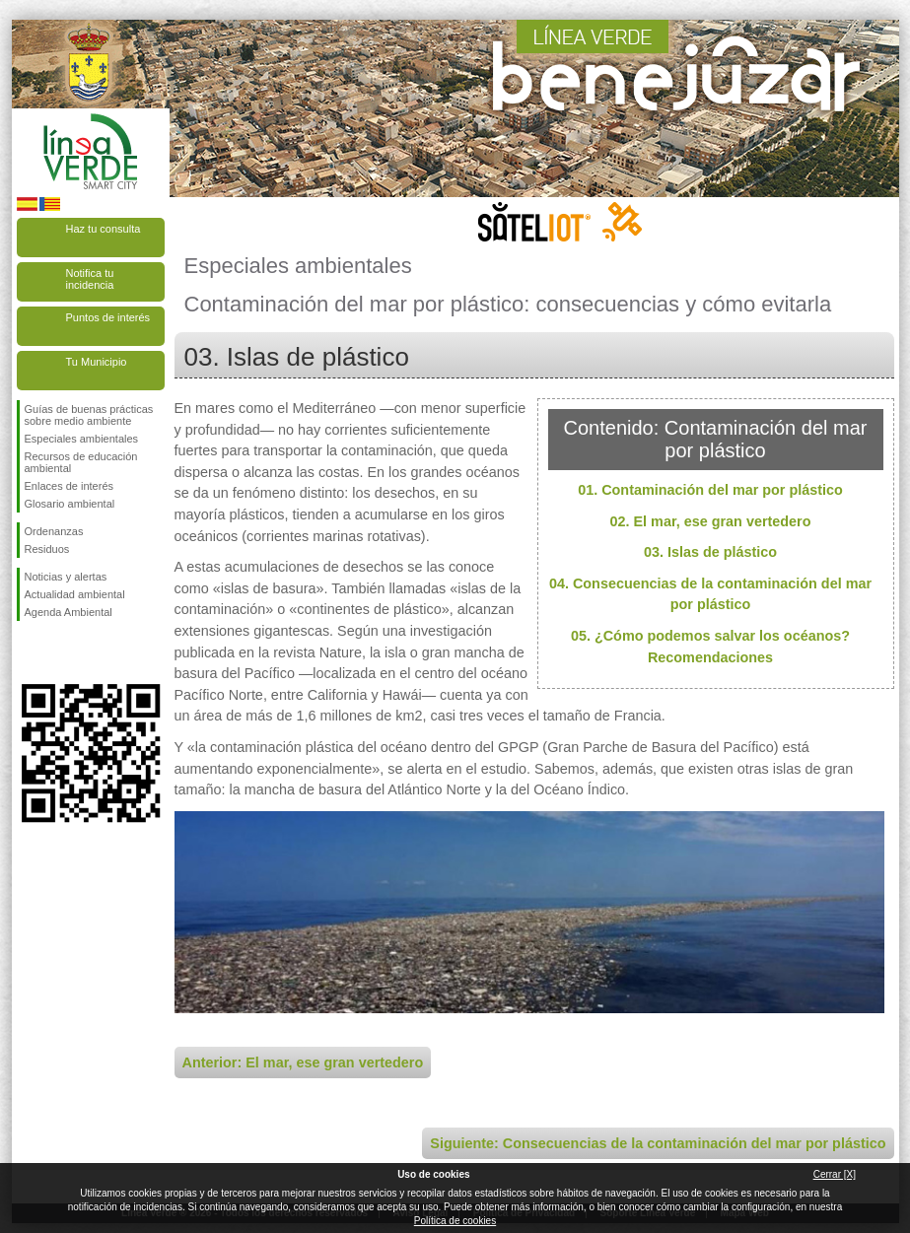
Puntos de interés (108, 317)
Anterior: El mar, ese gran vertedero (303, 1062)
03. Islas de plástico (710, 552)
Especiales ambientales (82, 439)
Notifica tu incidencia (90, 279)
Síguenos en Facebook (28, 652)
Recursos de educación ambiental (81, 462)
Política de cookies (455, 1220)
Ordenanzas (54, 531)
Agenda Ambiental (68, 612)
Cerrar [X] (834, 1174)
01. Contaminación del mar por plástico (710, 490)
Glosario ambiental (70, 504)
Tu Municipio (96, 362)
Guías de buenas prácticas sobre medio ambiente (89, 415)
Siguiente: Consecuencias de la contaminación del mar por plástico (657, 1143)
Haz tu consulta (103, 229)
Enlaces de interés (69, 486)
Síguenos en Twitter (61, 652)
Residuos (47, 549)
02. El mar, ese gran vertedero (710, 521)
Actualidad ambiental (75, 594)
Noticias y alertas (66, 576)
